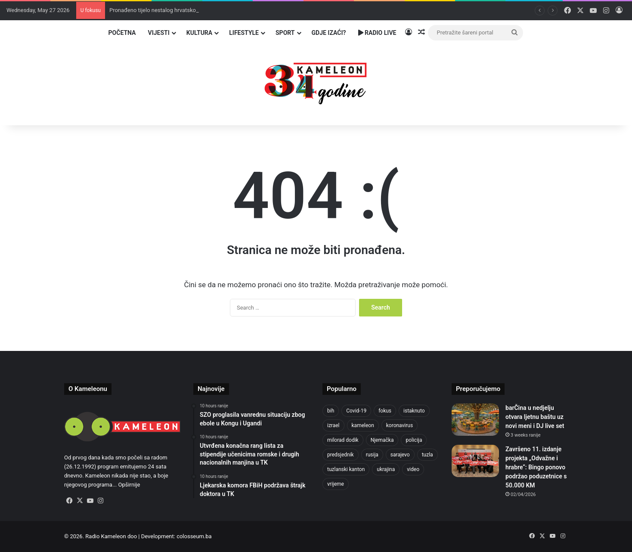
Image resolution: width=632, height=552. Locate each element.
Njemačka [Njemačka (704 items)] (382, 440)
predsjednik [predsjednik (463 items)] (340, 455)
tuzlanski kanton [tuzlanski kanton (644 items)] (346, 469)
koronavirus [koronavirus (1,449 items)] (399, 425)
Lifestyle (244, 32)
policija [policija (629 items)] (414, 440)
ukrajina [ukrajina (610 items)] (386, 469)
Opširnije (129, 484)
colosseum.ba (194, 536)
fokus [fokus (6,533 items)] (384, 411)
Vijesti (158, 32)
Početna (122, 32)
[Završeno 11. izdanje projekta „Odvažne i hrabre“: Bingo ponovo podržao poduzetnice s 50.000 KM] (475, 461)
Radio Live (377, 32)
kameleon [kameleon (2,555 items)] (363, 425)
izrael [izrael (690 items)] (333, 425)
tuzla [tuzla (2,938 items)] (427, 455)
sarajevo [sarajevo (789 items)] (400, 455)
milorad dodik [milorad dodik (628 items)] (343, 440)
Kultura (199, 32)
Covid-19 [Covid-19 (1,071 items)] (356, 411)
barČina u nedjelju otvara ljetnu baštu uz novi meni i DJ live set (534, 416)
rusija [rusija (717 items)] (372, 455)
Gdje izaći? (329, 32)
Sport (285, 32)
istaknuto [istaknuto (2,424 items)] (414, 411)
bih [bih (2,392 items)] (330, 411)
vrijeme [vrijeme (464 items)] (335, 484)
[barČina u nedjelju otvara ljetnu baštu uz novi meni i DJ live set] (475, 419)
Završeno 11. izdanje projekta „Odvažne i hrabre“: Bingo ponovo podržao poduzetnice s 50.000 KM (536, 467)
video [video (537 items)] (413, 469)
